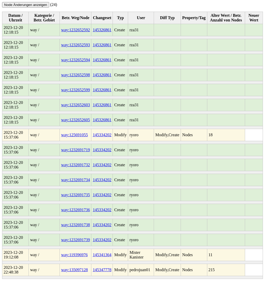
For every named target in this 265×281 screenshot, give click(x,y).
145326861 (102, 30)
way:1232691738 (75, 225)
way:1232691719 (75, 150)
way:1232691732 (75, 165)
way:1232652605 (75, 120)
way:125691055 (74, 135)
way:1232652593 (75, 45)
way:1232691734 (75, 180)
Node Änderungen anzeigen (25, 5)
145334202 (102, 135)
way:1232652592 (75, 30)
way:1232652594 (75, 60)
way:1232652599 (75, 90)
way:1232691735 (75, 195)
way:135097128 (74, 270)
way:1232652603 (75, 105)
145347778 (102, 270)
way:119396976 (74, 255)
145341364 (102, 255)
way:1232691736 (75, 210)
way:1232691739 (75, 240)
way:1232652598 (75, 75)
